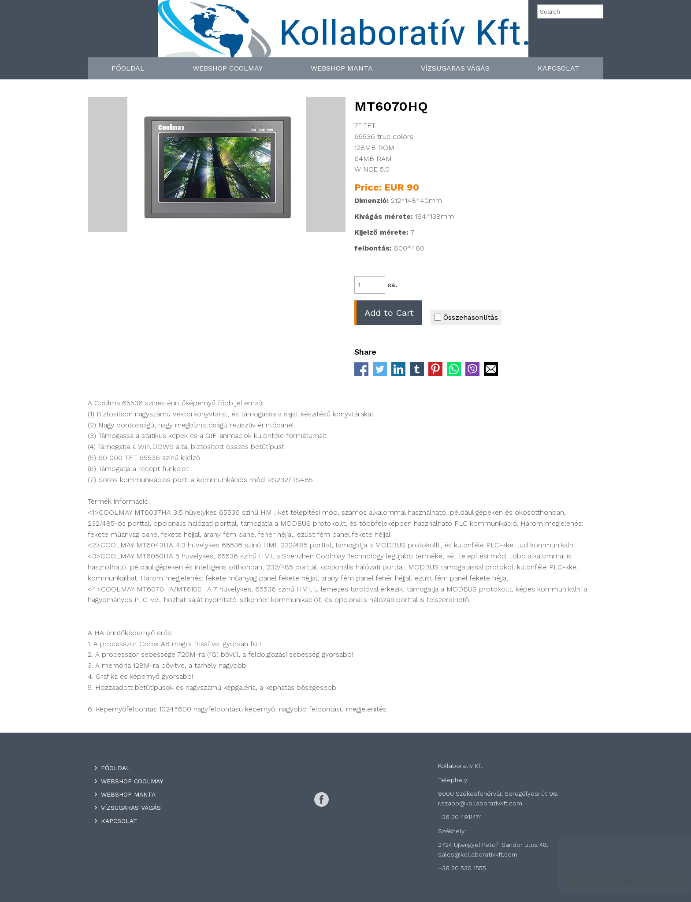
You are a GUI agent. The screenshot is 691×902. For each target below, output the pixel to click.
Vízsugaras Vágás (455, 68)
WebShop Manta (342, 68)
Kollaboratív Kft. (343, 32)
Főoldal (128, 68)
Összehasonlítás (466, 317)
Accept (616, 881)
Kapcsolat (559, 68)
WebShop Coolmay (228, 68)
